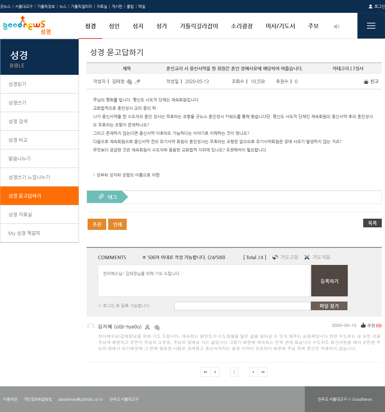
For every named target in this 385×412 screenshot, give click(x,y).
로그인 (379, 6)
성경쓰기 (17, 102)
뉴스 (62, 6)
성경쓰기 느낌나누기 (29, 177)
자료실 (102, 6)
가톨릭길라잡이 (199, 25)
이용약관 (10, 399)
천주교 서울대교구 (124, 399)
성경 (90, 25)
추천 (96, 224)
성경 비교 (18, 140)
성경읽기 (17, 84)
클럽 (130, 6)
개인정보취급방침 (38, 399)
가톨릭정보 (46, 6)
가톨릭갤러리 (81, 6)
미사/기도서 (280, 25)
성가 (161, 25)
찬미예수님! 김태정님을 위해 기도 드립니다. (204, 281)
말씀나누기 (19, 158)
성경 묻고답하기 (24, 195)
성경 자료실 (20, 214)
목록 (372, 223)
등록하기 (329, 281)
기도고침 (289, 257)
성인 (114, 25)
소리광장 (242, 25)
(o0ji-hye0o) (127, 326)
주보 (313, 25)
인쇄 (117, 224)
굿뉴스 (5, 6)
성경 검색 (18, 121)
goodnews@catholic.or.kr (80, 399)
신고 (374, 81)
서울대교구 (24, 6)
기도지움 (321, 257)
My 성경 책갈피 (24, 233)
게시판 (117, 6)
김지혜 (105, 326)
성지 (138, 25)
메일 (141, 6)
